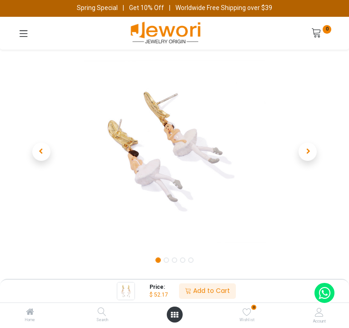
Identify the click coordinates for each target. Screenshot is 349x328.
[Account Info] (319, 312)
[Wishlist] (247, 312)
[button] (41, 151)
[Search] (102, 312)
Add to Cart (207, 290)
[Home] (30, 312)
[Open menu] (174, 314)
